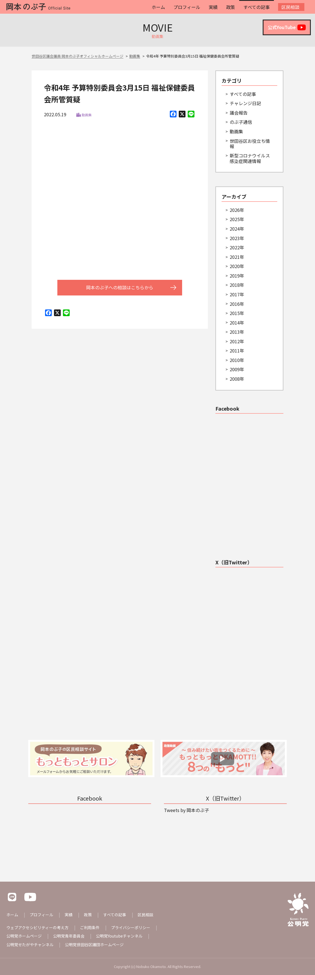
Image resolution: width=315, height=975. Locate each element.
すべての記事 (256, 7)
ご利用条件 (90, 927)
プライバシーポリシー (130, 927)
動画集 (87, 114)
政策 (230, 7)
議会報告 (239, 112)
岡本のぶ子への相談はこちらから (119, 287)
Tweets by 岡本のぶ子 (237, 575)
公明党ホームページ (24, 936)
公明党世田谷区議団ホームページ (94, 944)
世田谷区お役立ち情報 (250, 144)
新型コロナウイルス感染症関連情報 (250, 158)
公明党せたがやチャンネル (29, 944)
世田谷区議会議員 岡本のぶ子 (246, 421)
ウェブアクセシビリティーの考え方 (37, 927)
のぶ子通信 (241, 122)
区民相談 (290, 7)
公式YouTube (287, 27)
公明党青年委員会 (68, 936)
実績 (213, 7)
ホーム (158, 7)
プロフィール (186, 7)
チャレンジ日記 (245, 103)
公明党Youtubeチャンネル (119, 936)
